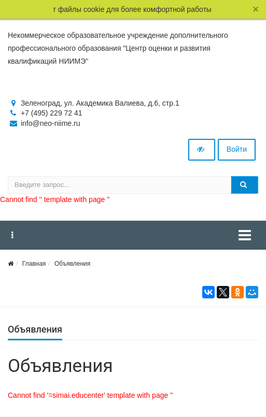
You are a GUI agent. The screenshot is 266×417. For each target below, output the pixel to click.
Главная (34, 263)
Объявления (72, 263)
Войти (237, 149)
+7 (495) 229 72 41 (51, 113)
